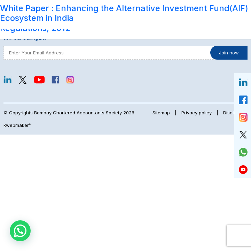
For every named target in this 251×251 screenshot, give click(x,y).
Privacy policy (196, 112)
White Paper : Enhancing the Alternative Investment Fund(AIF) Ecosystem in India (124, 13)
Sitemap (161, 112)
